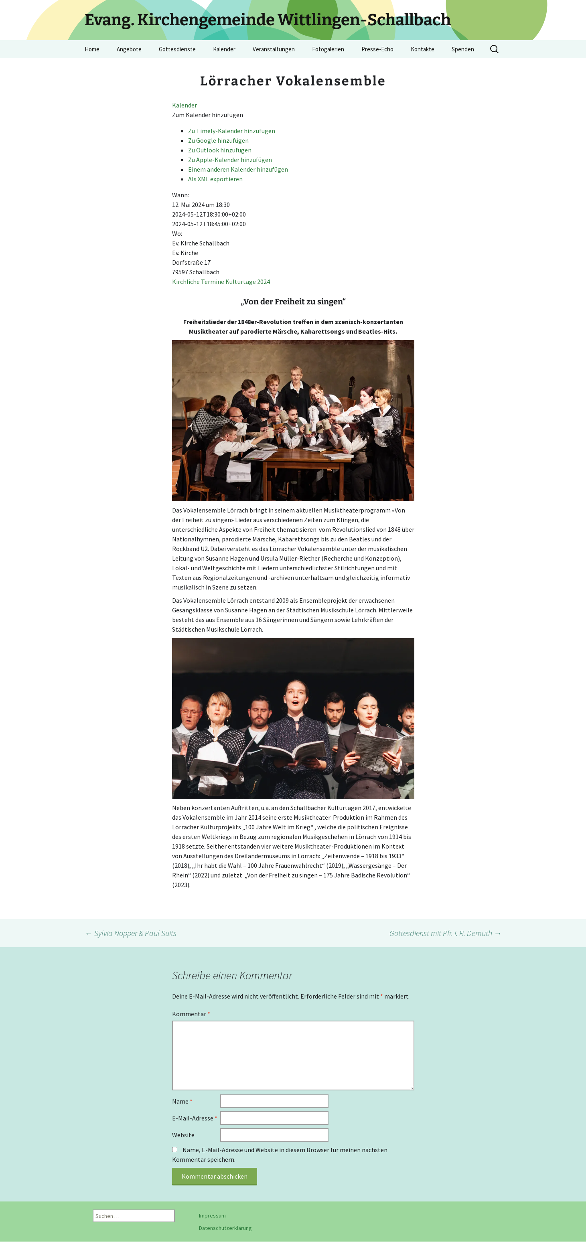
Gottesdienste (177, 49)
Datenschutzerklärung (225, 1228)
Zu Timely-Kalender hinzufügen (231, 131)
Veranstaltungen (274, 49)
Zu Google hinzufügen (218, 140)
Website (183, 1135)
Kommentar (191, 1014)
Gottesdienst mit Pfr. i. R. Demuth (445, 933)
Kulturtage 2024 (247, 282)
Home (92, 49)
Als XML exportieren (215, 179)
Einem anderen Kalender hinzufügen (238, 169)
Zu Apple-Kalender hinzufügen (230, 160)
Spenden (463, 49)
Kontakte (422, 49)
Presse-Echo (377, 49)
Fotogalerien (328, 49)
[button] (207, 115)
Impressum (212, 1215)
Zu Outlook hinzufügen (219, 150)
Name (182, 1101)
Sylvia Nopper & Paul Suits (130, 933)
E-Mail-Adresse (194, 1118)
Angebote (129, 49)
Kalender (224, 49)
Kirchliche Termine (198, 282)
